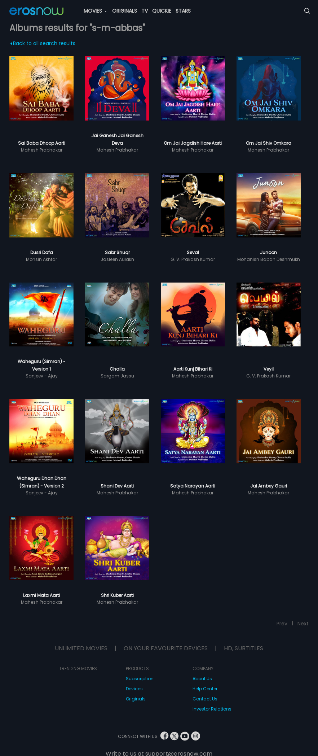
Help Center (205, 689)
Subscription (140, 679)
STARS (183, 10)
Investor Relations (212, 709)
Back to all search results (43, 43)
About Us (202, 679)
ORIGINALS (124, 10)
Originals (136, 699)
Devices (134, 689)
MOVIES (95, 10)
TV (144, 10)
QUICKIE (161, 10)
